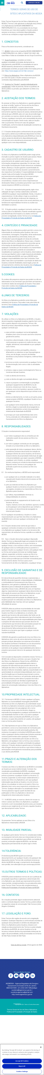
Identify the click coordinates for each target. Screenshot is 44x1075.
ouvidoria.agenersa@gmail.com (22, 992)
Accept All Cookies (22, 1061)
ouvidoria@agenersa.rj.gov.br (22, 990)
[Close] (40, 1047)
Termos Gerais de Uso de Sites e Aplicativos (22, 1009)
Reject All (22, 1066)
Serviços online (34, 2)
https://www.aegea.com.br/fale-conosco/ (19, 71)
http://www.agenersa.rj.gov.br (22, 994)
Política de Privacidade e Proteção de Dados (22, 1012)
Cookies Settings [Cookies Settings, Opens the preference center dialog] (22, 1071)
